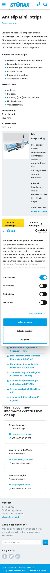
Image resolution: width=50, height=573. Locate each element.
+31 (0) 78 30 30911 (21, 463)
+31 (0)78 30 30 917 (21, 488)
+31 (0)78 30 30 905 (21, 438)
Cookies (42, 570)
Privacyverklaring (26, 567)
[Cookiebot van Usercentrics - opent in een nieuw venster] (35, 231)
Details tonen (35, 313)
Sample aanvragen (36, 224)
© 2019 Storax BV (9, 567)
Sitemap (32, 570)
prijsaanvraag (39, 211)
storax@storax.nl (10, 517)
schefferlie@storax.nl (22, 459)
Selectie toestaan (25, 331)
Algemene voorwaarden (15, 570)
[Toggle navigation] (3, 4)
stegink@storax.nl (21, 484)
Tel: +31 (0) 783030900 (13, 513)
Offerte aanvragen (12, 224)
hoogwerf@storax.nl (22, 434)
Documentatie (9, 23)
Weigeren (25, 340)
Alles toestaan (25, 322)
